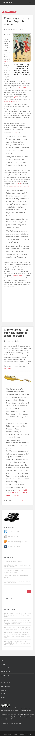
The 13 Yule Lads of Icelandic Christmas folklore (16, 576)
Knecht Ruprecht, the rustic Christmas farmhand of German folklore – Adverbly (16, 621)
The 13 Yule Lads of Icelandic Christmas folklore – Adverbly (17, 614)
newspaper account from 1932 (19, 186)
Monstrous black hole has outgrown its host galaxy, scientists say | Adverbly (17, 633)
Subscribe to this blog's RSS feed (17, 542)
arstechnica (7, 368)
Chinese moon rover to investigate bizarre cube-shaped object (17, 582)
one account (15, 132)
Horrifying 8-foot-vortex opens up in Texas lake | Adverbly (16, 642)
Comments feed (6, 671)
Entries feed (5, 668)
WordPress (28, 734)
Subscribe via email (13, 537)
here (23, 501)
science (3, 690)
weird (3, 694)
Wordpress (19, 723)
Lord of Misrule (24, 88)
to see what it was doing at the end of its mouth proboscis (17, 493)
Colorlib (16, 734)
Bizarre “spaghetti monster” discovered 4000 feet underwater (17, 628)
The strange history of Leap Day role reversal (16, 21)
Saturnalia (7, 61)
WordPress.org (5, 675)
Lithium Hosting (24, 714)
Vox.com (18, 184)
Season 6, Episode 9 (18, 276)
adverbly (20, 29)
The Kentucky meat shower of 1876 (15, 561)
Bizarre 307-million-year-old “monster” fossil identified (17, 332)
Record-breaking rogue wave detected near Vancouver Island (17, 566)
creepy (3, 697)
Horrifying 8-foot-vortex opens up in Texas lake (17, 637)
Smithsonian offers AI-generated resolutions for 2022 (14, 571)
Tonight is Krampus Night (12, 624)
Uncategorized (5, 686)
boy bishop (16, 97)
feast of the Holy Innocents (12, 101)
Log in (3, 664)
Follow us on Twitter (14, 532)
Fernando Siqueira (12, 627)
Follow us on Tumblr (14, 546)
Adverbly (7, 2)
